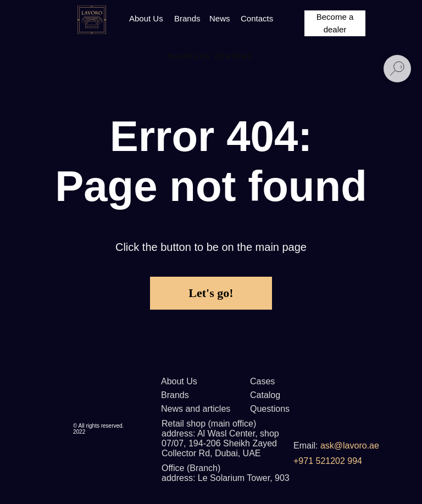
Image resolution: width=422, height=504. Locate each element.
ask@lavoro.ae (349, 445)
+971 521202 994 (327, 461)
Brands (187, 18)
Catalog (265, 395)
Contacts (257, 18)
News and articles (195, 408)
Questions (270, 408)
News (219, 18)
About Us (146, 18)
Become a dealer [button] (335, 23)
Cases (262, 381)
